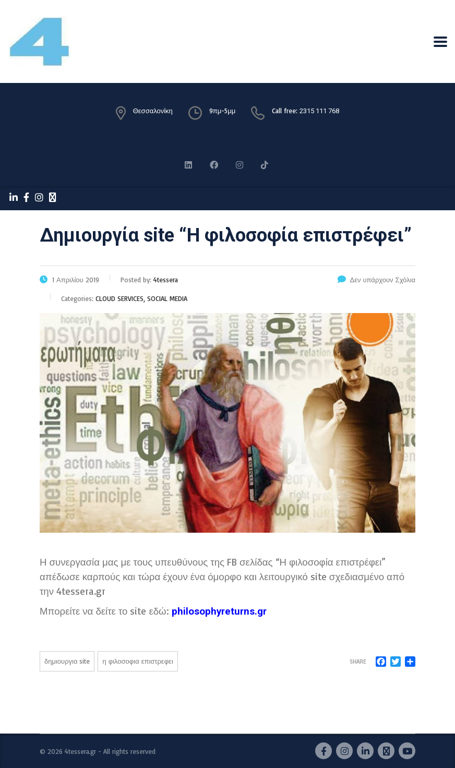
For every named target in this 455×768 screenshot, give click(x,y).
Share (358, 661)
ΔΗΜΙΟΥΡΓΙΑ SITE (67, 661)
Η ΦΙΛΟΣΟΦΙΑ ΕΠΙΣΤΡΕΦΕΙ (137, 661)
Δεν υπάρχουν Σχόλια (377, 279)
